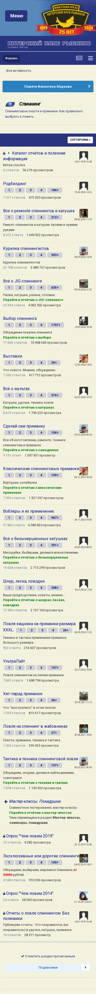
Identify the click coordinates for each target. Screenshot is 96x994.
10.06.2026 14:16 (83, 192)
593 (54, 255)
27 (54, 733)
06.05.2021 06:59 (83, 767)
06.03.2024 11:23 (83, 632)
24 (65, 630)
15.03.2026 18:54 (83, 327)
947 (54, 518)
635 (54, 287)
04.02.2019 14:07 (83, 864)
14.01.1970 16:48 (83, 921)
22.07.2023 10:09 (83, 669)
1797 (55, 325)
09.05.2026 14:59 (83, 257)
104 (54, 432)
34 (54, 700)
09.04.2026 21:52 (83, 289)
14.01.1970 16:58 (83, 161)
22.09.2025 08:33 (83, 547)
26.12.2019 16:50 (83, 844)
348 (54, 588)
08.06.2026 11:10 (83, 219)
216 (54, 395)
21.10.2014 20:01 (83, 902)
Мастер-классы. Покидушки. (35, 801)
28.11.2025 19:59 (83, 520)
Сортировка (80, 139)
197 (54, 668)
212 (54, 217)
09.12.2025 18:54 (83, 477)
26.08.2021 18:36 (83, 735)
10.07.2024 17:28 (83, 590)
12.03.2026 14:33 (83, 364)
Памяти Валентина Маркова (48, 86)
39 (54, 362)
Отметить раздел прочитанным (48, 956)
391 (54, 545)
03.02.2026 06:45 (83, 434)
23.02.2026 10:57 (83, 397)
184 (54, 190)
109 (54, 862)
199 (54, 475)
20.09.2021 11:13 (83, 702)
